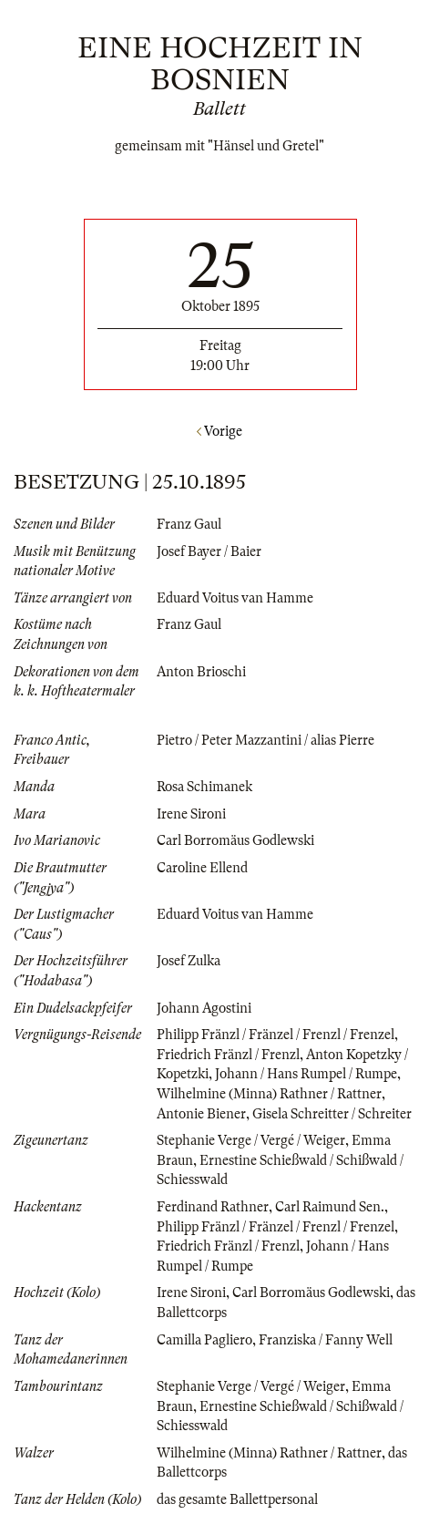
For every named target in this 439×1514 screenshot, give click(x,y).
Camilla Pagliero (204, 1340)
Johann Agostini (204, 1008)
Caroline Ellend (202, 867)
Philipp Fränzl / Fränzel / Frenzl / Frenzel (275, 1034)
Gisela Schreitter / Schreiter (332, 1114)
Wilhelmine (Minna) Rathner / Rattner (269, 1094)
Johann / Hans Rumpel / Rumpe (306, 1073)
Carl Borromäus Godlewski (235, 840)
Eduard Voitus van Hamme (235, 598)
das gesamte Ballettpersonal (237, 1499)
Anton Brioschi (201, 671)
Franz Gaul (189, 524)
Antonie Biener (201, 1114)
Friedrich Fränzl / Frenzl (228, 1054)
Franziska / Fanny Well (326, 1340)
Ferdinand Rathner (213, 1207)
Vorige (219, 431)
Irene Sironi (191, 814)
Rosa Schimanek (204, 786)
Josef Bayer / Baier (209, 551)
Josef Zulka (188, 960)
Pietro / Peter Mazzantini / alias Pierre (265, 740)
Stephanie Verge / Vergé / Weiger (251, 1140)
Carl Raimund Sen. (329, 1207)
